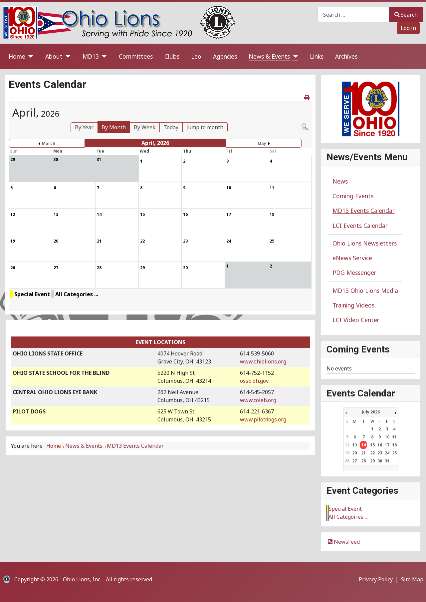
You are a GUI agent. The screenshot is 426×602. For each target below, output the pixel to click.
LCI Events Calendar (360, 226)
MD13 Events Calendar (363, 211)
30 (379, 461)
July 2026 (371, 412)
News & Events (269, 56)
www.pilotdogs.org (263, 419)
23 (379, 453)
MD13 (91, 56)
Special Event (32, 294)
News (340, 181)
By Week (144, 127)
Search (406, 14)
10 (387, 437)
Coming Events (352, 196)
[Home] (29, 56)
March (48, 143)
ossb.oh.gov (254, 380)
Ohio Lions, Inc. (82, 579)
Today (170, 127)
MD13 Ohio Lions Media (365, 291)
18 (394, 445)
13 (354, 445)
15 (372, 445)
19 (347, 453)
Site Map (412, 579)
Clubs (171, 56)
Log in (408, 28)
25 (394, 453)
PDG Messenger (354, 273)
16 (379, 445)
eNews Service (352, 258)
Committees (136, 56)
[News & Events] (294, 56)
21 (363, 453)
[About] (67, 56)
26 (347, 461)
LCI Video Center (355, 320)
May (262, 143)
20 (354, 453)
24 (387, 453)
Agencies (225, 56)
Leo (196, 56)
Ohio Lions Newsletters (364, 243)
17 (387, 445)
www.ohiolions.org (263, 361)
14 (363, 445)
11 (394, 437)
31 (387, 461)
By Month (114, 127)
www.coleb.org (258, 400)
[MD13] (103, 56)
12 (347, 445)
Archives (346, 56)
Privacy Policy (376, 579)
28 (363, 461)
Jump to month (204, 127)
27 (354, 461)
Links (316, 56)
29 (372, 461)
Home (17, 56)
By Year (84, 127)
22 (372, 453)
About (54, 56)
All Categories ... (76, 294)
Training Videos (353, 305)
